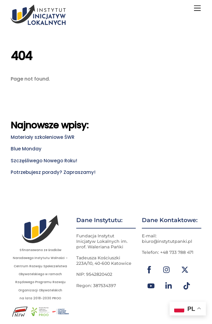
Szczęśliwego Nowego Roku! (44, 160)
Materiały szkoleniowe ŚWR (42, 137)
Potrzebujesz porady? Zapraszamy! (53, 172)
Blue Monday (26, 149)
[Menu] (197, 8)
